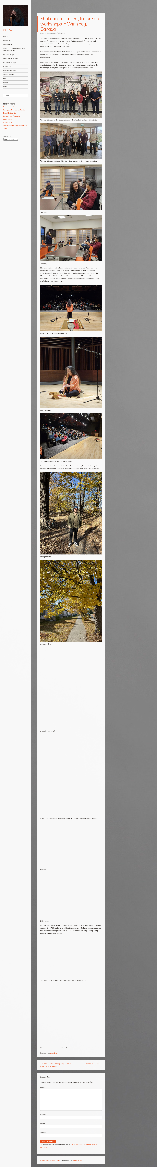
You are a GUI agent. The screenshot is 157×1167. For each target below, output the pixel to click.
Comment (44, 1087)
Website (43, 1132)
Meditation (7, 67)
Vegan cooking (8, 74)
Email (43, 1123)
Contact (6, 82)
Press (5, 78)
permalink (53, 1053)
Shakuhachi (7, 44)
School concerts (9, 107)
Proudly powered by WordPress (50, 1160)
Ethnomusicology (9, 63)
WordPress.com (77, 1160)
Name (43, 1114)
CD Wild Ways (8, 55)
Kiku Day (8, 30)
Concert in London (93, 1064)
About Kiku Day (8, 40)
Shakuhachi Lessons (10, 59)
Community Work (9, 71)
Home (5, 36)
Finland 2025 (7, 122)
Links (5, 86)
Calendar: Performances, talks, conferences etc (14, 49)
